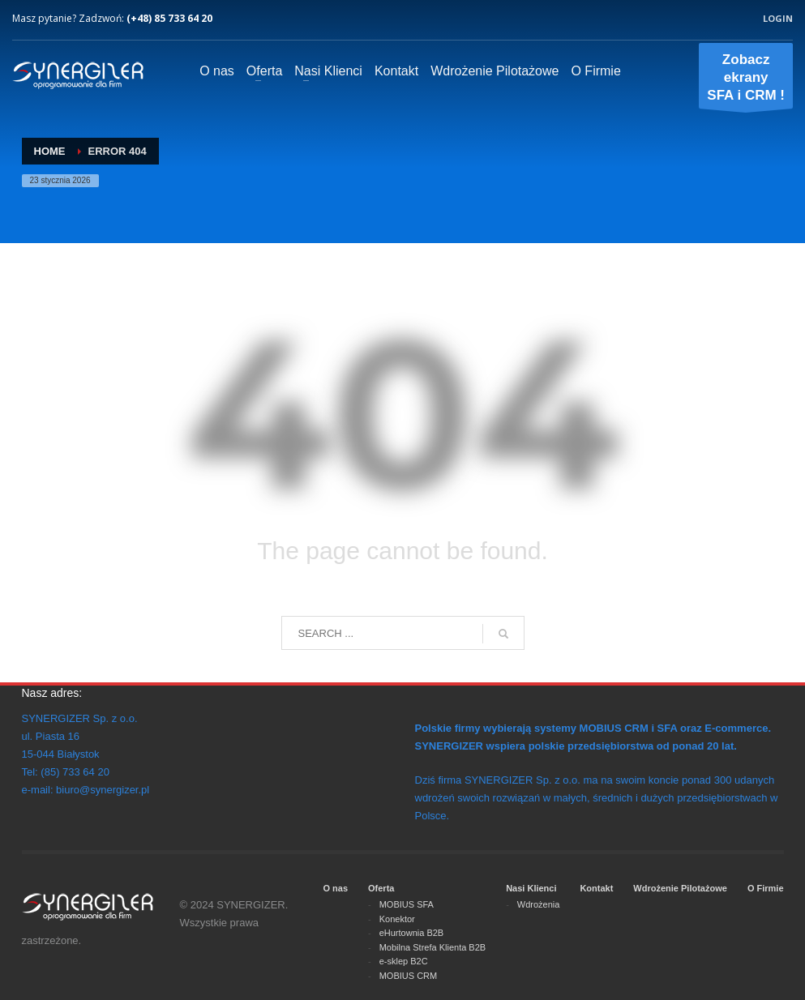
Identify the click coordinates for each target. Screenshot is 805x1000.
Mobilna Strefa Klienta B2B (432, 947)
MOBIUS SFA (406, 904)
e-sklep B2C (403, 961)
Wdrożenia (538, 904)
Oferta (381, 888)
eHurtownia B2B (411, 933)
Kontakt (596, 888)
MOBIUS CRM (408, 976)
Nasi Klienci (531, 888)
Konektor (397, 919)
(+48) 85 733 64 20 (169, 18)
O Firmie (765, 888)
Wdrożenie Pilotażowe (680, 888)
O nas (335, 888)
